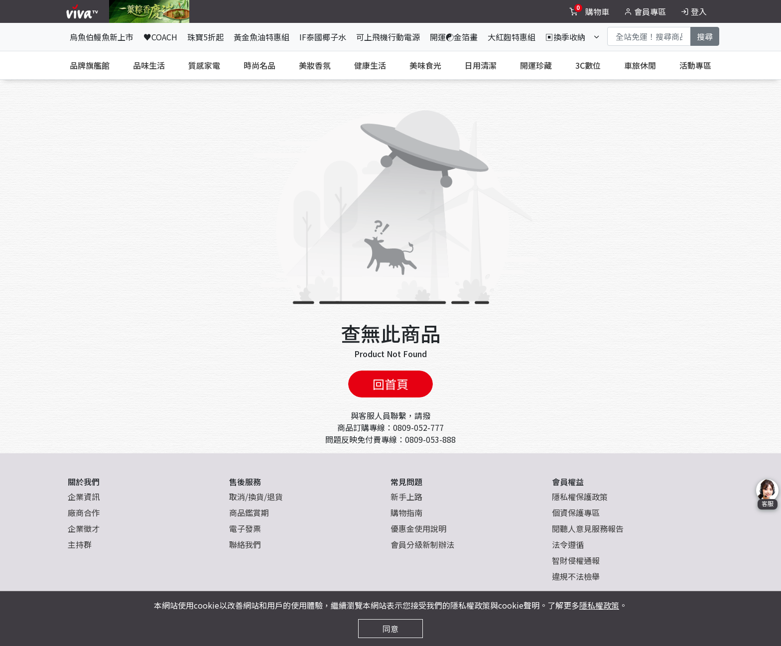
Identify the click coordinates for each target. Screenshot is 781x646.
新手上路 (406, 497)
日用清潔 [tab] (481, 65)
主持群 (80, 544)
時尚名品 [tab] (259, 65)
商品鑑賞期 (249, 512)
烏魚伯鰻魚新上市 (101, 37)
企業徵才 (84, 528)
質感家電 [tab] (204, 65)
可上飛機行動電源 (388, 37)
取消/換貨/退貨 (256, 497)
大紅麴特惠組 (511, 37)
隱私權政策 (599, 605)
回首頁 (390, 383)
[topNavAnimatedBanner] (149, 11)
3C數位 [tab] (588, 65)
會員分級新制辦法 (422, 544)
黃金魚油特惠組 (261, 37)
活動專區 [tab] (695, 65)
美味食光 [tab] (425, 65)
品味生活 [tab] (149, 65)
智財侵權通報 (576, 560)
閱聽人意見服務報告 (588, 528)
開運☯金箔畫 (454, 37)
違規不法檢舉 (576, 576)
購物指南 (406, 512)
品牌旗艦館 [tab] (90, 65)
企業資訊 (84, 497)
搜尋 (705, 36)
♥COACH (160, 37)
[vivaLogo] (83, 11)
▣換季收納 (565, 37)
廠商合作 (84, 512)
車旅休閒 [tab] (640, 65)
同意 (390, 629)
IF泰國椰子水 (322, 37)
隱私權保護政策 (580, 497)
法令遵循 (568, 544)
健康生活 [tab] (370, 65)
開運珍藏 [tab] (536, 65)
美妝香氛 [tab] (315, 65)
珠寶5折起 (205, 37)
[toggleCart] (590, 11)
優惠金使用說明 (418, 528)
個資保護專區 (576, 512)
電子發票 (245, 528)
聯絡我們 (245, 544)
